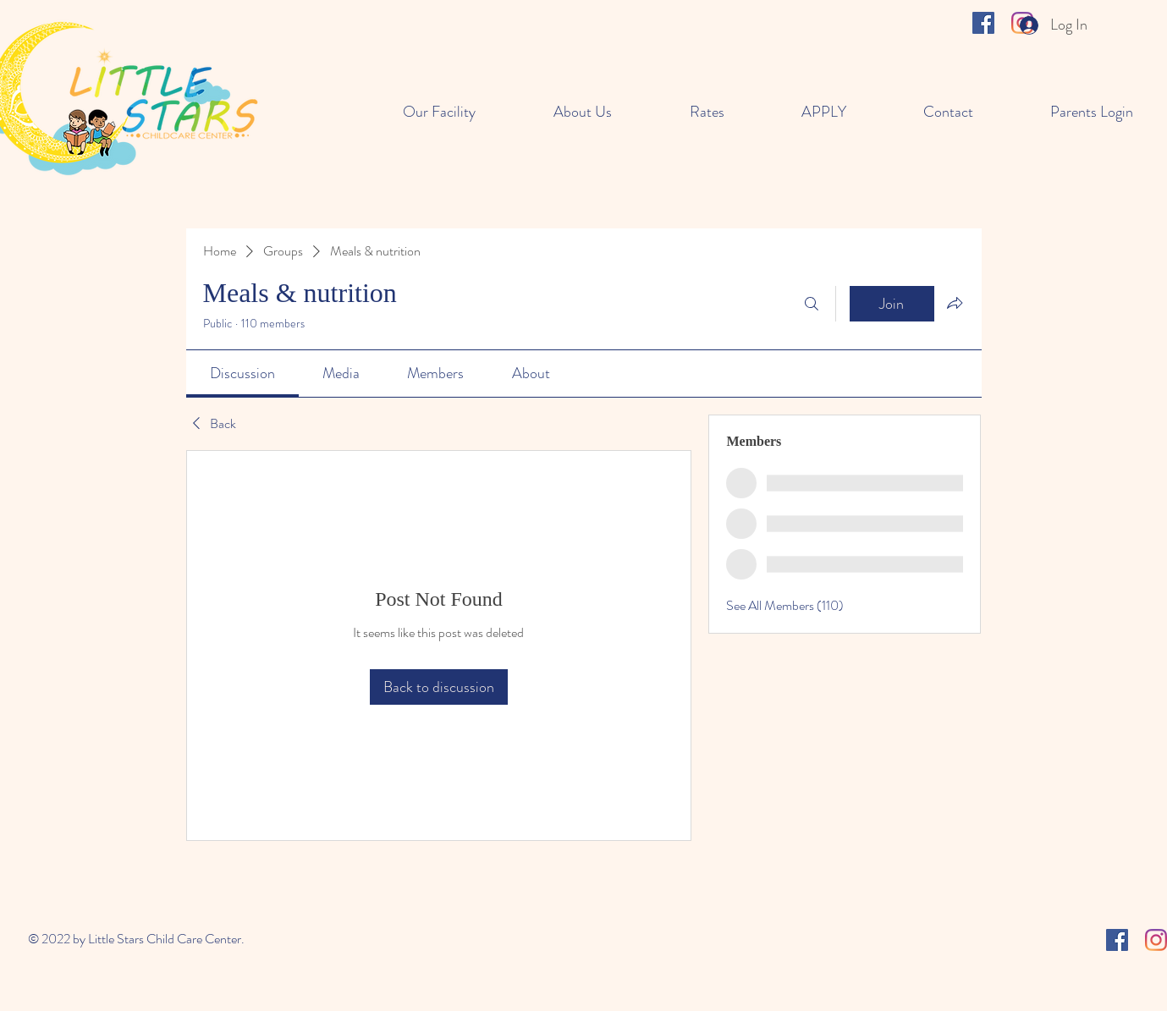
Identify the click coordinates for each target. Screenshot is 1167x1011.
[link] (242, 373)
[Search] (811, 303)
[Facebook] (983, 23)
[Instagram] (1156, 940)
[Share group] (954, 303)
